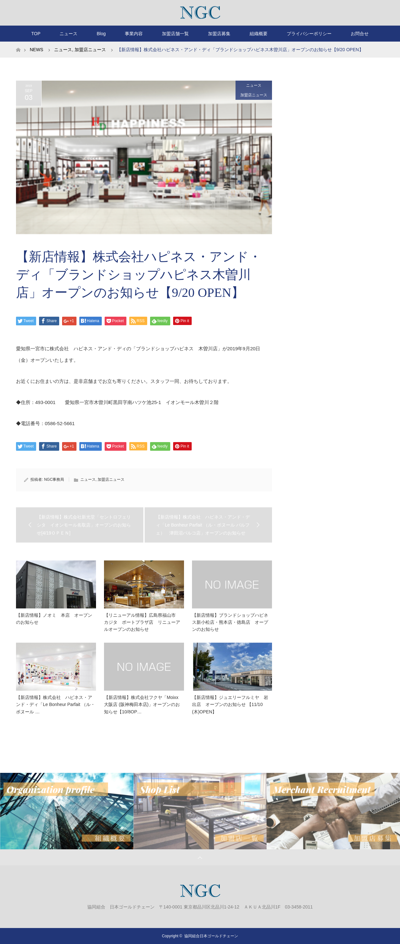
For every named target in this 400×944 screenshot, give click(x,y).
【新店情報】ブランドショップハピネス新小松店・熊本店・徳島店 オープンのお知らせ (230, 622)
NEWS (36, 49)
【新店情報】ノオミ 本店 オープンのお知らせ (54, 619)
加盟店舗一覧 (175, 33)
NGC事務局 (54, 479)
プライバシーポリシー (309, 33)
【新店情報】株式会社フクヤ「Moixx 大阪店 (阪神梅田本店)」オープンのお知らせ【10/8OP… (142, 704)
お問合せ (360, 33)
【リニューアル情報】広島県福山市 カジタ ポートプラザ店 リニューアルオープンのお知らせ (142, 622)
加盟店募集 (219, 33)
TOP (36, 33)
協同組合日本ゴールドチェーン (211, 936)
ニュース (68, 33)
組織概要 (259, 33)
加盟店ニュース (253, 95)
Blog (101, 33)
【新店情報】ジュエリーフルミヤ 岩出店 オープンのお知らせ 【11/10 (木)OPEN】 (230, 704)
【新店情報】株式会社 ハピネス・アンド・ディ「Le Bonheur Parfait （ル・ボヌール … (55, 704)
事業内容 (134, 33)
